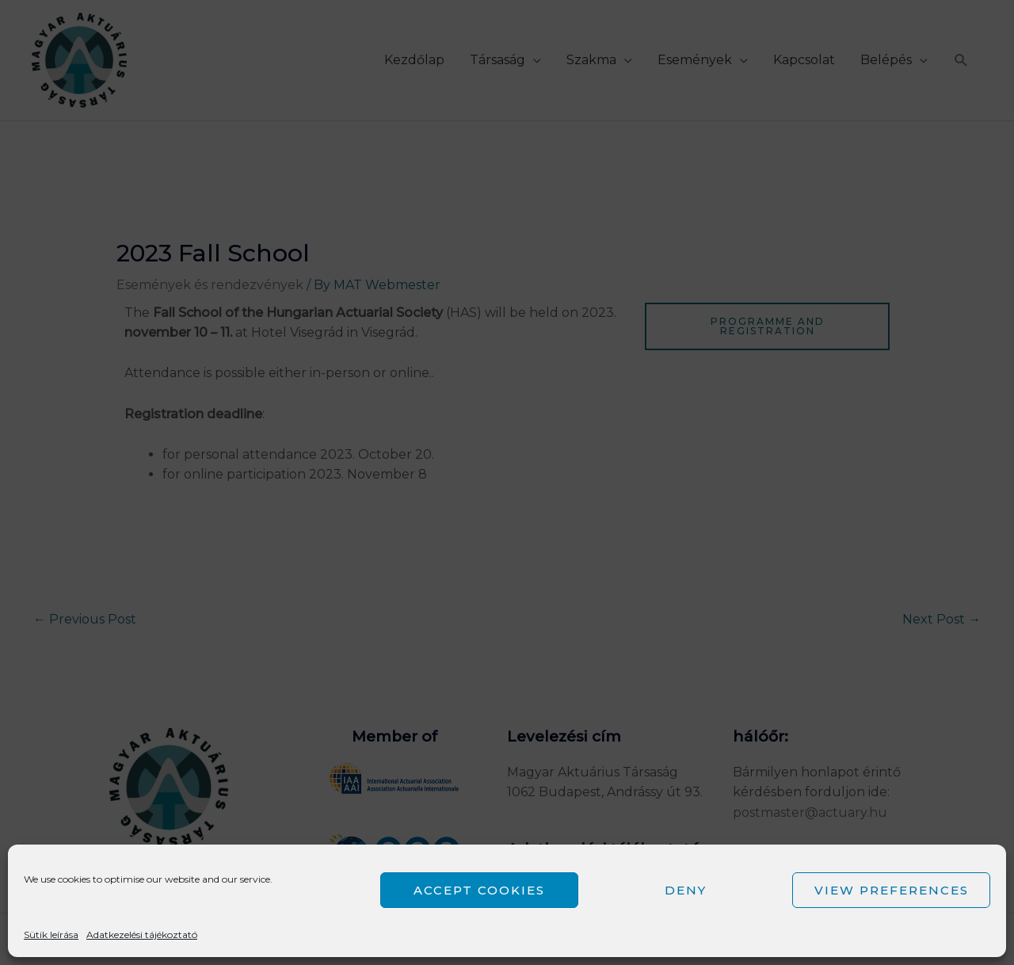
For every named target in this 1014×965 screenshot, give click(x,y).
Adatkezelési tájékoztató (141, 934)
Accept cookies (479, 890)
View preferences (891, 890)
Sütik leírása (51, 934)
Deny (686, 890)
